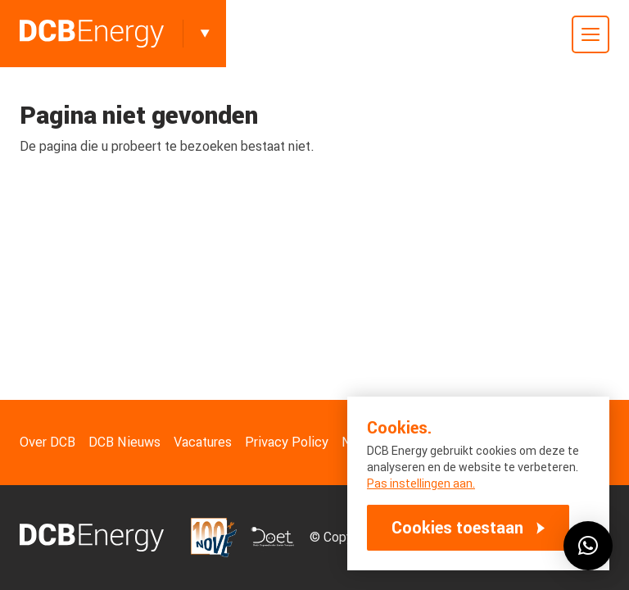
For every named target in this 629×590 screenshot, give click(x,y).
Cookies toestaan (457, 528)
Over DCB (47, 442)
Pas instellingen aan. (421, 483)
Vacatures (203, 442)
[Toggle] (204, 33)
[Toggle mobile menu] (590, 34)
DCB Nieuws (124, 442)
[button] (588, 545)
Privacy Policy (286, 442)
